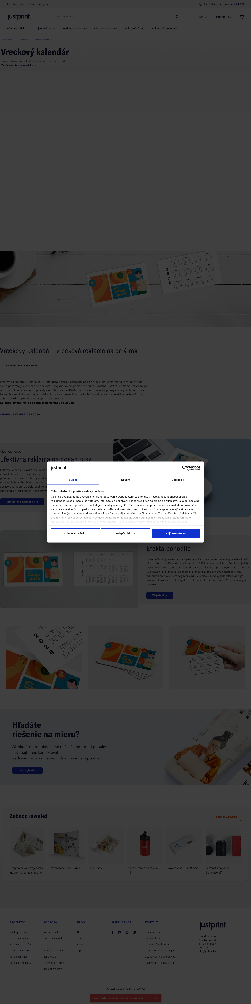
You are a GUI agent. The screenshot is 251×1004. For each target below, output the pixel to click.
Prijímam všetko (176, 533)
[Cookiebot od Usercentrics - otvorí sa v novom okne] (185, 468)
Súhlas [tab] (73, 479)
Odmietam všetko (75, 533)
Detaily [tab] (125, 479)
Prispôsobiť (125, 533)
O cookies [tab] (178, 479)
